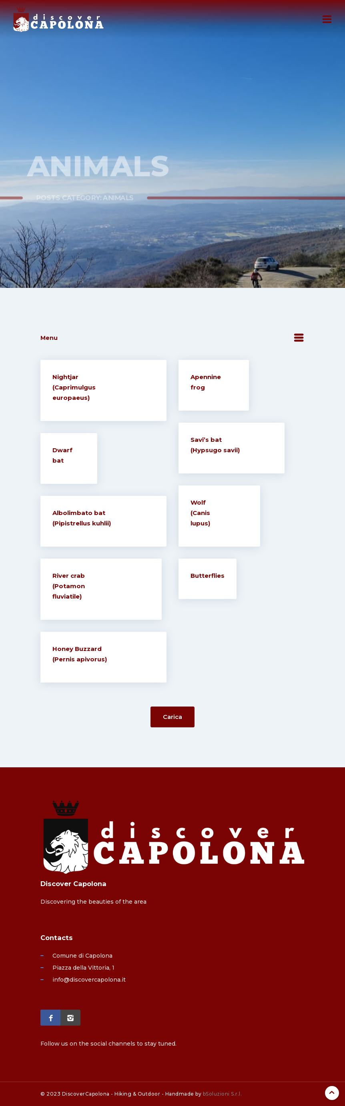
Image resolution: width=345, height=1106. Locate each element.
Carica (172, 717)
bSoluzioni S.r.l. (222, 1094)
